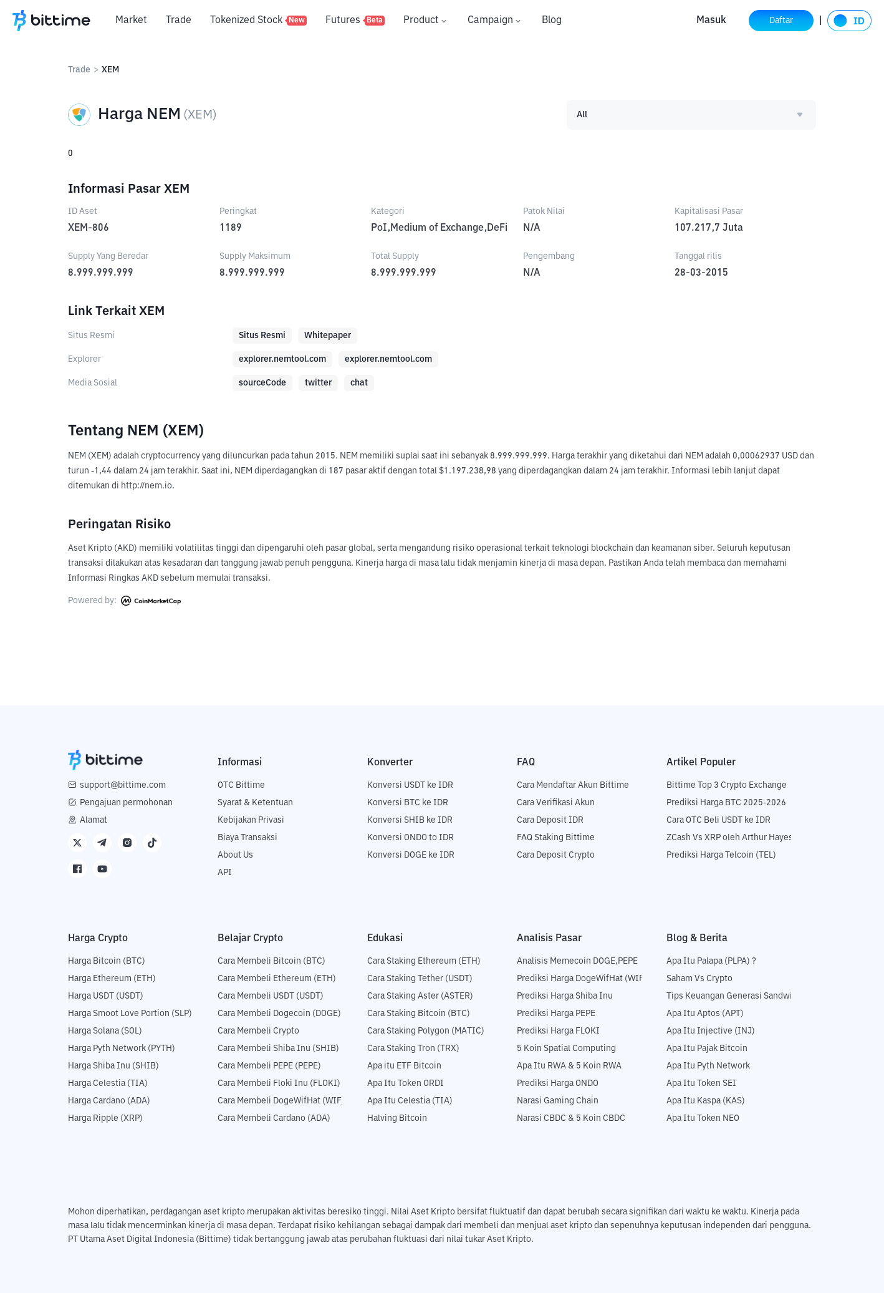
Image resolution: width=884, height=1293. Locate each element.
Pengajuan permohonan (126, 802)
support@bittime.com (123, 785)
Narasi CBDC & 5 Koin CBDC (571, 1118)
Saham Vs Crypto (699, 978)
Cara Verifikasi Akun (556, 802)
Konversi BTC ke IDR (407, 802)
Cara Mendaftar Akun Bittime (573, 785)
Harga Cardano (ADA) (109, 1101)
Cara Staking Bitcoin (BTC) (418, 1013)
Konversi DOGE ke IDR (410, 855)
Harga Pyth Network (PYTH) (121, 1048)
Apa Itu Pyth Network (708, 1066)
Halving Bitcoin (397, 1118)
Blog (552, 21)
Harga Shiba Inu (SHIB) (113, 1066)
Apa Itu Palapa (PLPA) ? (711, 961)
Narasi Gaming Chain (557, 1101)
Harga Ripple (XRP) (105, 1118)
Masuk (711, 21)
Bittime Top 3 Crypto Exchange (726, 785)
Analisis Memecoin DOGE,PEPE (577, 961)
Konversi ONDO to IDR (410, 837)
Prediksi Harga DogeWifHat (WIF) (582, 978)
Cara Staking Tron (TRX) (413, 1048)
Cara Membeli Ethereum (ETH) (277, 978)
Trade (178, 21)
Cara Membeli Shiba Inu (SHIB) (278, 1048)
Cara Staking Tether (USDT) (420, 978)
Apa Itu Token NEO (702, 1118)
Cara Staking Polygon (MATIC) (425, 1031)
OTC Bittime (241, 785)
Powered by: (124, 600)
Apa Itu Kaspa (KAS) (705, 1101)
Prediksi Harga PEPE (556, 1013)
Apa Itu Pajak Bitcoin (706, 1048)
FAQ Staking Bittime (556, 837)
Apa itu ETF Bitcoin (404, 1066)
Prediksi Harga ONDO (557, 1083)
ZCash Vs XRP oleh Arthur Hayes (729, 837)
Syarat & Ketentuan (255, 802)
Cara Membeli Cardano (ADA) (274, 1118)
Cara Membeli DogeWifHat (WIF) (281, 1101)
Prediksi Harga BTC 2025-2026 (726, 802)
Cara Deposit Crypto (556, 855)
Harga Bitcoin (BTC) (106, 961)
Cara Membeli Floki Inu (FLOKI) (279, 1083)
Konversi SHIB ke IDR (410, 820)
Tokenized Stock (258, 21)
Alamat (93, 820)
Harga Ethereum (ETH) (112, 978)
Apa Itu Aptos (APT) (705, 1013)
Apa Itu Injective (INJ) (710, 1031)
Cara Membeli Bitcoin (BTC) (271, 961)
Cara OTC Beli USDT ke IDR (718, 820)
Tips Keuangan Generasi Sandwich (734, 996)
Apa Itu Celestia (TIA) (410, 1101)
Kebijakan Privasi (251, 820)
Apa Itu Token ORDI (405, 1083)
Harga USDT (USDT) (105, 996)
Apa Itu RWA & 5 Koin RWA (569, 1066)
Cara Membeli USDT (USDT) (271, 996)
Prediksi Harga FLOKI (558, 1031)
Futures (355, 21)
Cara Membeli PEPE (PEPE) (269, 1066)
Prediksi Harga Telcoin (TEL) (721, 855)
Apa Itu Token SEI (701, 1083)
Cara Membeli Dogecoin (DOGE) (279, 1013)
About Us (235, 855)
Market (131, 21)
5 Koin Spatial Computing (566, 1048)
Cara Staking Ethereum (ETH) (424, 961)
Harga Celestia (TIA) (108, 1083)
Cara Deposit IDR (550, 820)
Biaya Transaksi (247, 837)
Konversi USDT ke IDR (410, 785)
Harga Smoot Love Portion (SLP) (130, 1013)
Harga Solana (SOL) (105, 1031)
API (225, 872)
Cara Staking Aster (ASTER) (420, 996)
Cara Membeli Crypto (258, 1031)
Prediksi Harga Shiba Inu (565, 996)
